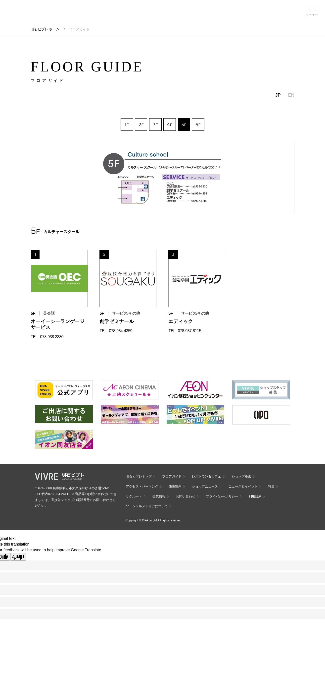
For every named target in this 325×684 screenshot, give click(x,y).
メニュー (312, 15)
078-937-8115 (189, 331)
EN (291, 95)
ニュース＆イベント (139, 16)
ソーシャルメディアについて (147, 506)
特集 (271, 486)
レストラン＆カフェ (206, 476)
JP (277, 95)
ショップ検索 (88, 15)
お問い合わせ (185, 496)
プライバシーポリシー (222, 496)
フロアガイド (71, 15)
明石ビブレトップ (139, 476)
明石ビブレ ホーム (45, 29)
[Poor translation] (18, 556)
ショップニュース (205, 486)
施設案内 (123, 15)
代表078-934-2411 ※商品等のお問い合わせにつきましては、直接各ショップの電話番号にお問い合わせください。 (76, 499)
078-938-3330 (51, 337)
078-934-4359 (120, 331)
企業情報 (158, 496)
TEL (34, 337)
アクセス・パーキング (105, 16)
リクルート (134, 496)
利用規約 (255, 496)
